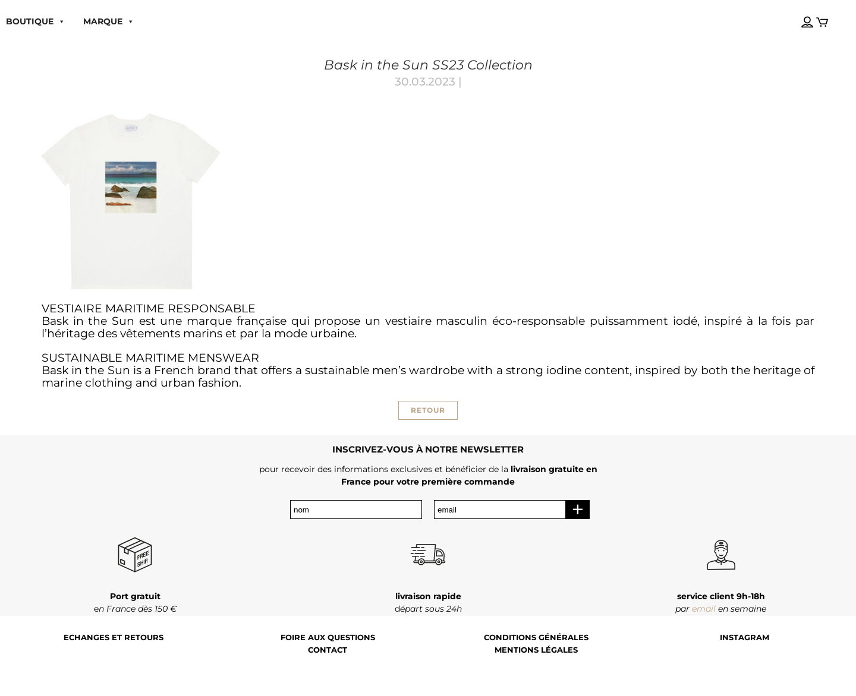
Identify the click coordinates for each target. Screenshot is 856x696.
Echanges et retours (113, 637)
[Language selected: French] (796, 11)
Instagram (744, 637)
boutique (35, 21)
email (704, 608)
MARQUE (108, 21)
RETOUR (428, 410)
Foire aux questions (328, 637)
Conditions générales (536, 637)
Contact (327, 650)
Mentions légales (536, 650)
